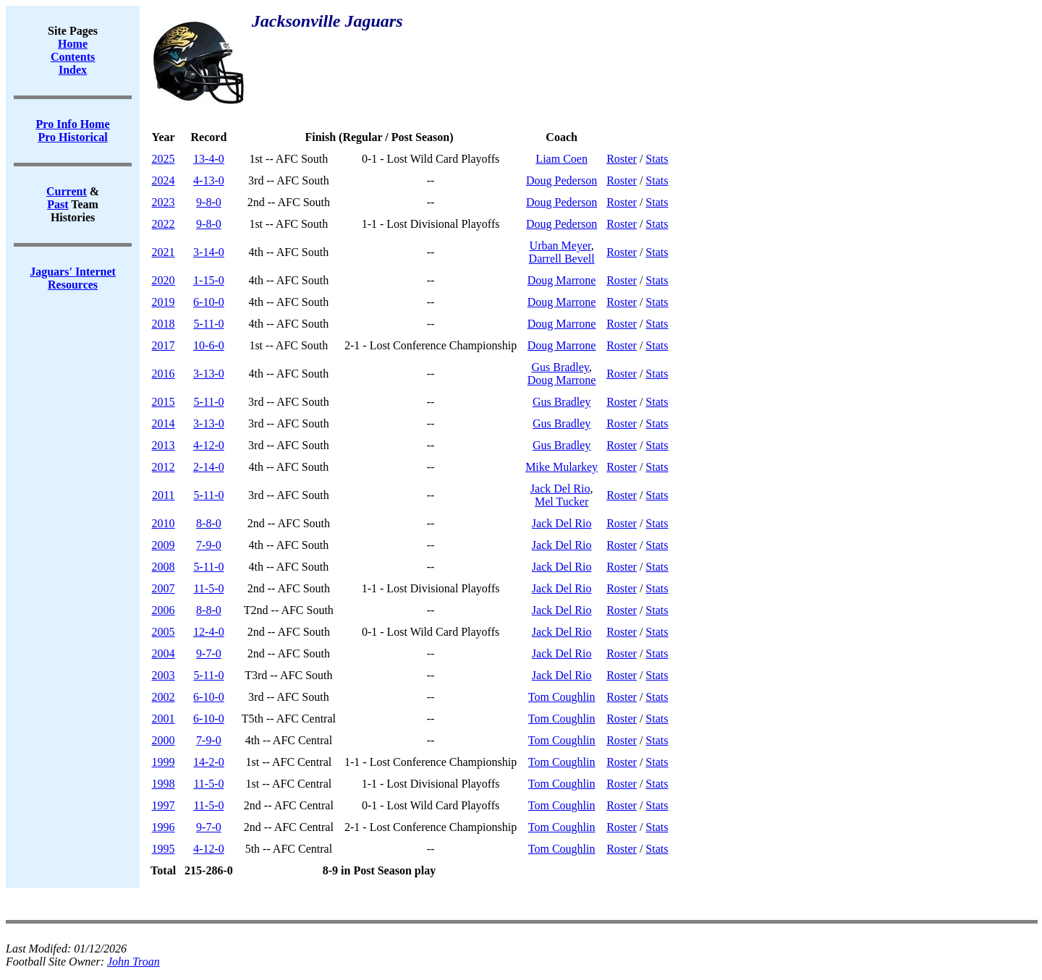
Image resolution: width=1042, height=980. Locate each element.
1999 (163, 762)
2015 (163, 402)
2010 (163, 523)
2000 (163, 740)
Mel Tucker (561, 501)
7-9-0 (208, 545)
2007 (163, 588)
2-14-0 (208, 467)
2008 (163, 567)
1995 (163, 849)
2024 (163, 180)
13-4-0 (208, 159)
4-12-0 (208, 445)
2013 (163, 445)
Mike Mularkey (561, 467)
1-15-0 (208, 280)
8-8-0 (208, 523)
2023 (163, 202)
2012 (163, 467)
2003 (163, 675)
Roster (621, 159)
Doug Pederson (561, 180)
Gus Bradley (559, 367)
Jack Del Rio (560, 488)
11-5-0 (208, 588)
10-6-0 (208, 345)
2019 (163, 302)
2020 (163, 280)
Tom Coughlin (562, 697)
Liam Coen (561, 159)
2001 (163, 718)
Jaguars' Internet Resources (73, 278)
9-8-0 (208, 202)
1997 (163, 805)
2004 (163, 653)
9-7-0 (208, 653)
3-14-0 (208, 252)
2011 (163, 495)
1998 (163, 783)
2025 (163, 159)
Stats (656, 159)
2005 (163, 632)
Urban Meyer (560, 245)
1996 (163, 827)
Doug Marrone (562, 280)
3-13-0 (208, 373)
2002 (163, 697)
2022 (163, 224)
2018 (163, 324)
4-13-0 (208, 180)
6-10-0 (208, 302)
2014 (163, 423)
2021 (163, 252)
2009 (163, 545)
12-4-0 (208, 632)
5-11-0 (208, 324)
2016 (163, 373)
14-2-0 (208, 762)
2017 (163, 345)
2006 (163, 610)
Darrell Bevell (562, 258)
